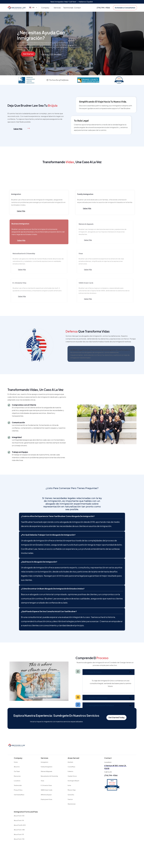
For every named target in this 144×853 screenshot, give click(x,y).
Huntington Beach (73, 780)
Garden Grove (72, 776)
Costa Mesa (71, 767)
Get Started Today (116, 717)
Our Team (17, 771)
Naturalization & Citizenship (49, 776)
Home (16, 762)
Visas (42, 780)
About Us (17, 767)
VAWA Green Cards (46, 790)
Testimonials (68, 8)
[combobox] (33, 8)
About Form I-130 (19, 816)
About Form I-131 (19, 834)
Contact (77, 8)
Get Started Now (19, 794)
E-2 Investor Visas (46, 785)
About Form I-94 (19, 820)
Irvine (69, 785)
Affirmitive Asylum (46, 794)
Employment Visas (46, 799)
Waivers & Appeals (46, 771)
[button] (46, 8)
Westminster (72, 804)
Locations (17, 780)
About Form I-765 (19, 839)
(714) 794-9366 (111, 775)
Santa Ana (71, 794)
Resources (17, 776)
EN (31, 7)
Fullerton (70, 771)
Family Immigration (46, 767)
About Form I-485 (19, 830)
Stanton (70, 799)
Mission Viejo (72, 790)
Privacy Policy (18, 790)
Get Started (28, 54)
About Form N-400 (20, 825)
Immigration (44, 762)
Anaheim (70, 762)
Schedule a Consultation (125, 8)
